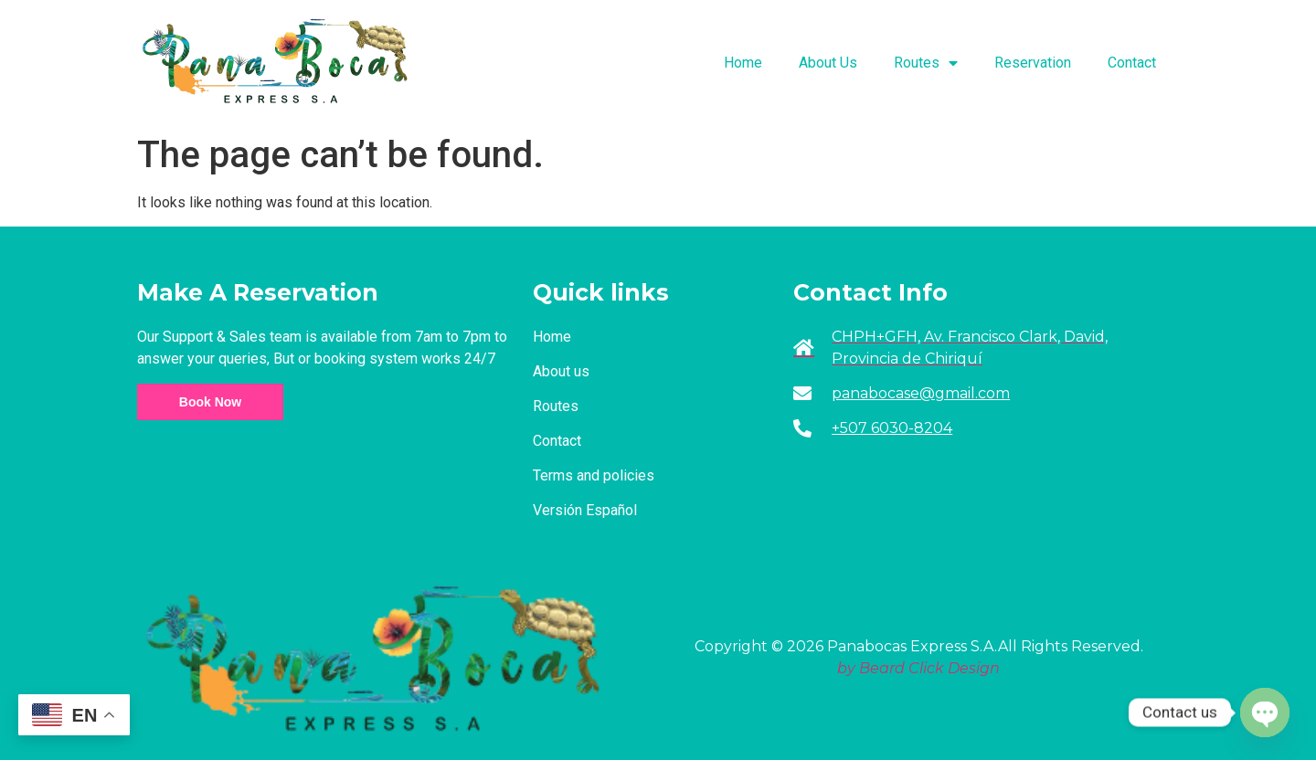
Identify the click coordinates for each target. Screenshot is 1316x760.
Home (743, 62)
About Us (828, 62)
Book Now (210, 402)
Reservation (1032, 62)
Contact (1132, 62)
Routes (926, 63)
